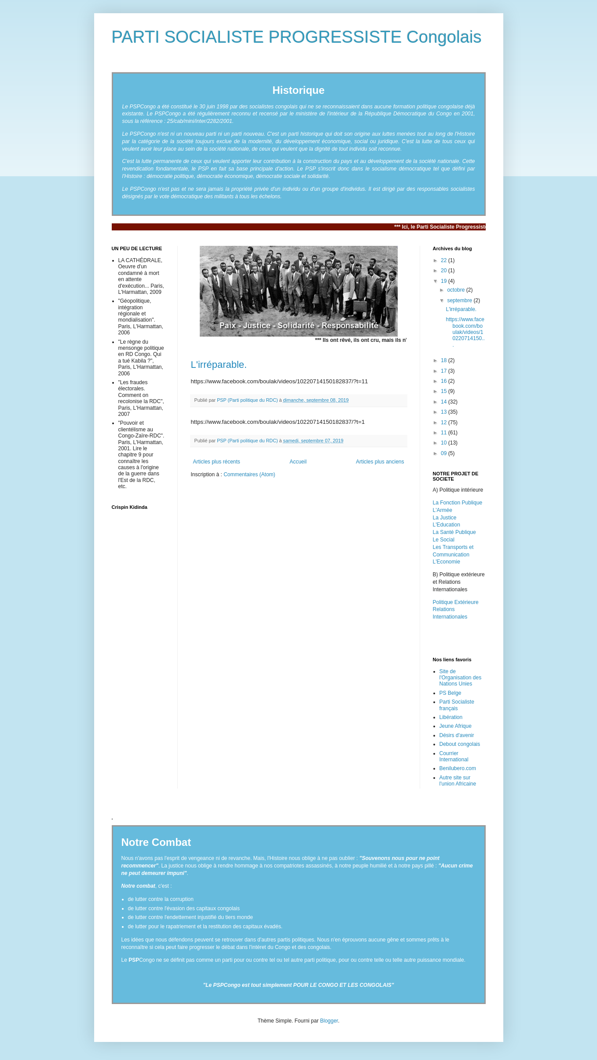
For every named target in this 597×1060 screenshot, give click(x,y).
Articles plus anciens (380, 462)
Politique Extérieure (456, 602)
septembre (460, 300)
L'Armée (442, 510)
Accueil (298, 462)
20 (444, 270)
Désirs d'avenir (457, 735)
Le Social (443, 540)
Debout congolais (460, 744)
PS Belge (450, 693)
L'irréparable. (219, 364)
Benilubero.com (458, 768)
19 (444, 281)
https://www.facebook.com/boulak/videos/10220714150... (465, 332)
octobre (456, 290)
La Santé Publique (454, 532)
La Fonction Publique (458, 503)
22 (444, 260)
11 (444, 433)
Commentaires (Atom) (249, 474)
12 (444, 422)
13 (444, 412)
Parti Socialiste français (457, 705)
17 (444, 371)
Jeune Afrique (456, 726)
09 (444, 453)
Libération (451, 717)
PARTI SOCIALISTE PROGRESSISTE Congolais (297, 36)
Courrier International (454, 756)
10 (444, 443)
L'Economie (446, 562)
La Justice (445, 518)
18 (444, 360)
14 (444, 402)
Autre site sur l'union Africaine (458, 781)
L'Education (446, 525)
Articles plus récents (216, 462)
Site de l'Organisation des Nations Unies (461, 677)
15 (444, 391)
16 (444, 381)
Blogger (329, 1021)
